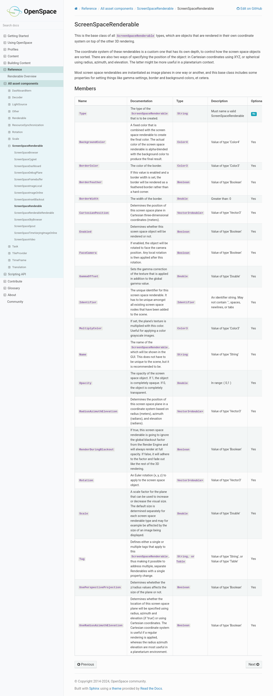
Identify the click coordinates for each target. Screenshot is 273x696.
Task (13, 246)
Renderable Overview (22, 76)
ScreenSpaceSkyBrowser (28, 219)
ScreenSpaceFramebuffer (28, 179)
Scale (13, 139)
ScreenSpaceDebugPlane (28, 172)
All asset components (21, 83)
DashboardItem (19, 90)
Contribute (13, 281)
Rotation (15, 132)
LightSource (17, 104)
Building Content (17, 63)
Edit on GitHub (251, 8)
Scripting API (15, 274)
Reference (13, 69)
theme (116, 688)
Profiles (11, 49)
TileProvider (17, 253)
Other (13, 111)
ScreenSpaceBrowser (26, 152)
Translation (17, 267)
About (10, 295)
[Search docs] (31, 25)
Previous (85, 664)
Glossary (12, 288)
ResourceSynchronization (26, 125)
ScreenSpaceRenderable (25, 146)
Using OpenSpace (18, 43)
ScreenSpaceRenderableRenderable (34, 212)
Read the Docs (151, 688)
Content (11, 56)
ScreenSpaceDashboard (27, 166)
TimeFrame (17, 260)
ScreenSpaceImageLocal (28, 186)
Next (254, 664)
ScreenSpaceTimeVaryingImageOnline (35, 233)
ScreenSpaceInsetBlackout (29, 199)
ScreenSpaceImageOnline (28, 192)
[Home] (76, 8)
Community (15, 302)
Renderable (17, 118)
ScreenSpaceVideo (24, 239)
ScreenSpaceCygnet (25, 159)
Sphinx (94, 688)
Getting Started (16, 36)
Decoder (15, 97)
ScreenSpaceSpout (24, 226)
